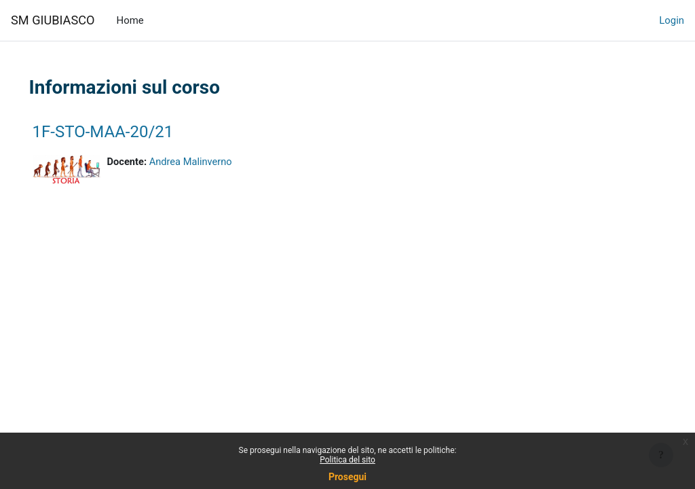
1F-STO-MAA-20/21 (122, 131)
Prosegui (347, 476)
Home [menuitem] (130, 20)
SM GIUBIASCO (53, 20)
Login (671, 20)
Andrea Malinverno (211, 162)
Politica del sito (347, 460)
